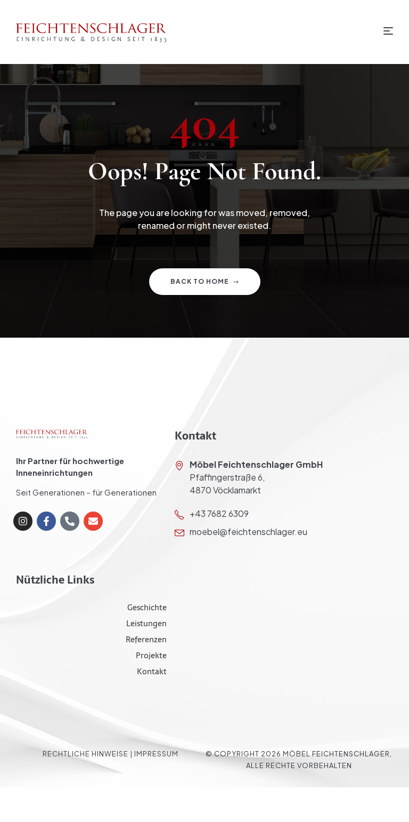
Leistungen (146, 623)
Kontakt (152, 671)
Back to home (204, 281)
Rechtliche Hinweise (85, 753)
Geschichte (147, 607)
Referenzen (146, 639)
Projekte (151, 655)
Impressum (156, 753)
